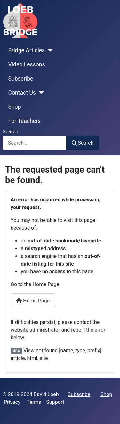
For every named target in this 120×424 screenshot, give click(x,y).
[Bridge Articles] (49, 50)
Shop (14, 107)
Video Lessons (26, 64)
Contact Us (22, 92)
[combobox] (35, 143)
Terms (34, 402)
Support (55, 402)
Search (10, 132)
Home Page (33, 301)
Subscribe (20, 78)
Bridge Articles (26, 50)
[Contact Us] (40, 92)
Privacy (12, 402)
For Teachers (24, 121)
